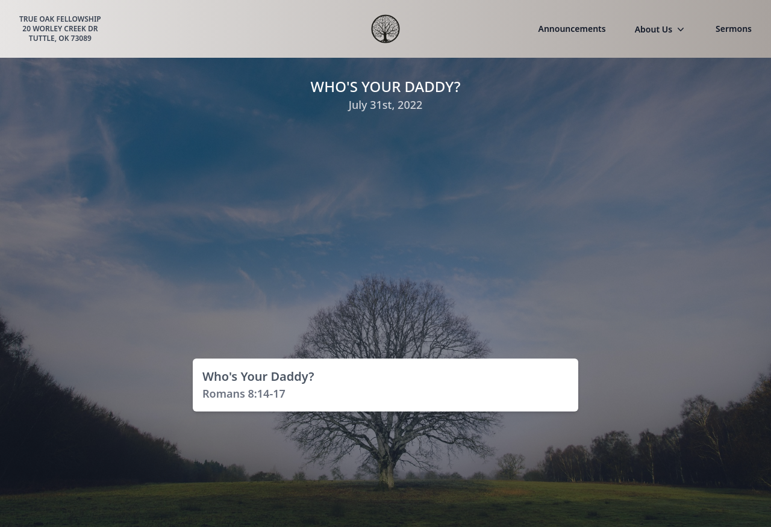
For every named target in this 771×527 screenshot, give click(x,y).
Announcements (572, 28)
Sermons (734, 28)
